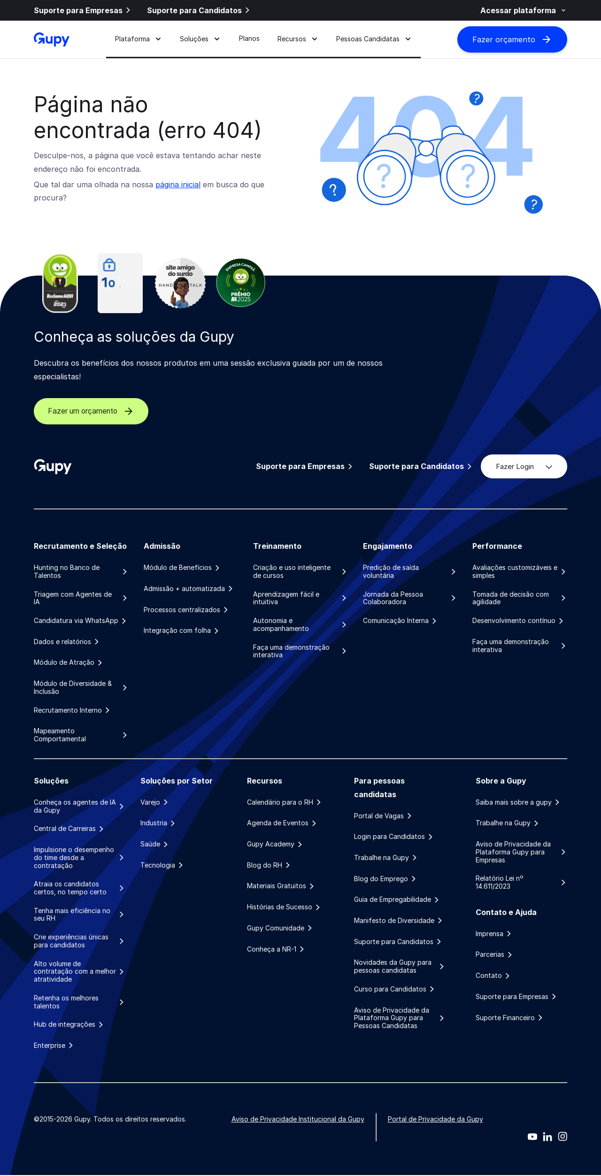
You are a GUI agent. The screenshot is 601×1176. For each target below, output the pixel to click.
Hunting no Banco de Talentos (81, 571)
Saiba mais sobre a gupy (518, 803)
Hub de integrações (69, 1025)
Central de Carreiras (69, 829)
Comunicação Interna (400, 620)
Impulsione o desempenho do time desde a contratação (79, 858)
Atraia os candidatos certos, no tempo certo (79, 888)
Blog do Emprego (385, 879)
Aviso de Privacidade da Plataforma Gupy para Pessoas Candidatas (400, 1018)
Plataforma (138, 39)
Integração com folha (182, 631)
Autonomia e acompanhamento (300, 624)
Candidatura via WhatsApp (81, 620)
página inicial (177, 184)
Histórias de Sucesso (284, 907)
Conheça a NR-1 (276, 949)
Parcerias (495, 955)
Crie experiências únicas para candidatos (79, 941)
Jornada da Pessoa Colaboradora (410, 598)
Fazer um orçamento (95, 411)
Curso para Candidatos (395, 989)
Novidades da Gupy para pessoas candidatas (400, 967)
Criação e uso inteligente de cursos (300, 571)
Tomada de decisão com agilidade (519, 598)
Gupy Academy (275, 844)
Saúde (155, 844)
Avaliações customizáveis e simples (519, 571)
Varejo (155, 803)
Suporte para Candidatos (199, 10)
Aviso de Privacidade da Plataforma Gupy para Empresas (521, 852)
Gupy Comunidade (280, 928)
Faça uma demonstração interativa (300, 651)
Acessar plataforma (523, 10)
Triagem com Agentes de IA (81, 598)
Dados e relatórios (67, 642)
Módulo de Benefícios (182, 567)
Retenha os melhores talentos (79, 1002)
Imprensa (494, 934)
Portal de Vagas (383, 816)
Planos (249, 39)
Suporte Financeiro (510, 1018)
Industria (158, 823)
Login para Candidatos (394, 837)
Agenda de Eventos (282, 823)
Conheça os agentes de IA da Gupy (79, 807)
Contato (493, 976)
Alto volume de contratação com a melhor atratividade (79, 972)
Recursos (297, 39)
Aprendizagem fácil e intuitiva (300, 598)
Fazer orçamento (512, 40)
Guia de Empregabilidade (397, 900)
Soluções (200, 39)
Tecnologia (162, 865)
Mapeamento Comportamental (81, 735)
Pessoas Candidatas (374, 39)
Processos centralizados (187, 610)
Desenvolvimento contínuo (518, 620)
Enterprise (54, 1046)
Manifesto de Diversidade (399, 921)
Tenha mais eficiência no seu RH (79, 915)
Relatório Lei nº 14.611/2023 (521, 883)
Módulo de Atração (69, 663)
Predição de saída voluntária (410, 571)
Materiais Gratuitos (281, 887)
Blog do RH (269, 865)
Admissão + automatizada (189, 588)
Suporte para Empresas (83, 10)
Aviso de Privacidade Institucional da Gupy (297, 1120)
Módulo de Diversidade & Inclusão (81, 688)
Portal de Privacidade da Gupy (435, 1120)
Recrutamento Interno (72, 710)
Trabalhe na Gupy (386, 858)
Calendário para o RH (285, 803)
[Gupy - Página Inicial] (51, 40)
